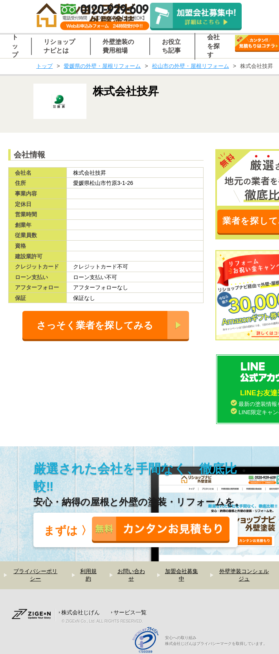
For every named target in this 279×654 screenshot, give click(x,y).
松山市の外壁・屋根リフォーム (190, 66)
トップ (44, 66)
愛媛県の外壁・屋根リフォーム (102, 66)
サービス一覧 (130, 612)
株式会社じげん (80, 612)
